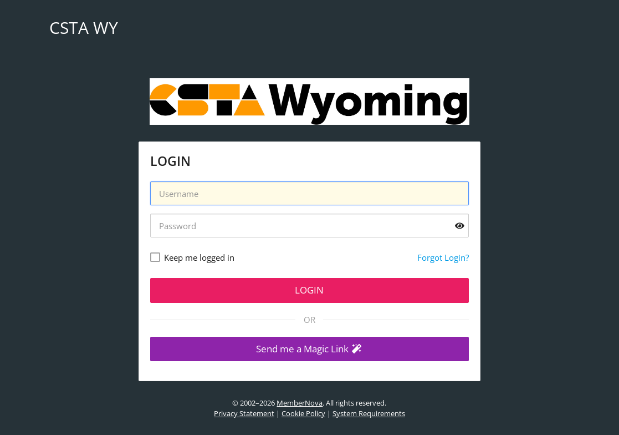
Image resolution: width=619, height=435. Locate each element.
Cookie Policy (303, 413)
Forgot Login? (443, 257)
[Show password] (459, 225)
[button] (309, 349)
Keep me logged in (199, 257)
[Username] (309, 193)
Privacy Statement (244, 413)
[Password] (309, 225)
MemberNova (300, 403)
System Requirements (368, 413)
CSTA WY (83, 27)
